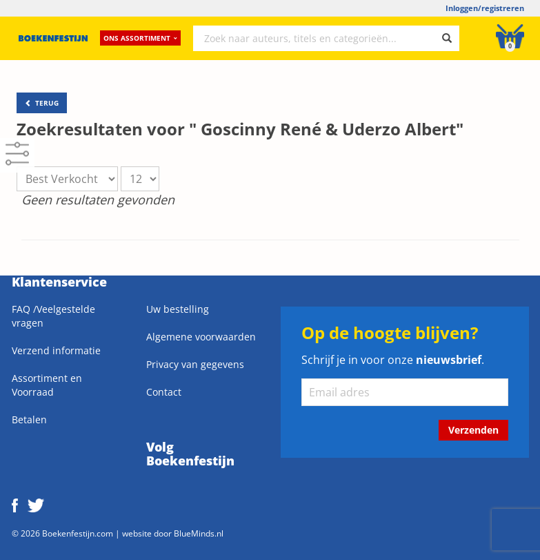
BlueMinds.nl (198, 533)
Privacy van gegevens (195, 364)
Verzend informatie (56, 350)
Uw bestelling (177, 309)
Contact (163, 391)
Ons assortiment (140, 38)
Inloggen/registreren (485, 8)
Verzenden (473, 429)
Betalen (29, 419)
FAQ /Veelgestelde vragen (53, 315)
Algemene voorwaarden (201, 336)
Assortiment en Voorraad (47, 384)
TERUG (42, 103)
